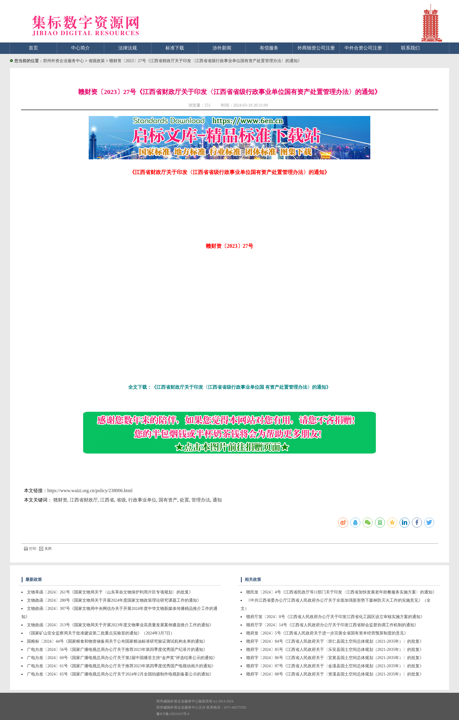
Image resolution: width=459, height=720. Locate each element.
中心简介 (80, 47)
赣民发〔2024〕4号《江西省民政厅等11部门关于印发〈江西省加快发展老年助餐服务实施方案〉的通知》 (341, 592)
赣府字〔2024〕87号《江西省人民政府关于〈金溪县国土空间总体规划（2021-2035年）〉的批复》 (335, 666)
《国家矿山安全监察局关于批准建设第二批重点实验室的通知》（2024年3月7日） (100, 633)
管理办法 (200, 499)
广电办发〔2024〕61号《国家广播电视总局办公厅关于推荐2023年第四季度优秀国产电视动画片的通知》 (121, 666)
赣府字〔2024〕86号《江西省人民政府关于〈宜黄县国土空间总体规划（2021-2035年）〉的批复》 (335, 658)
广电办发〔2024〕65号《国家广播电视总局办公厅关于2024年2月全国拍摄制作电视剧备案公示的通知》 (120, 674)
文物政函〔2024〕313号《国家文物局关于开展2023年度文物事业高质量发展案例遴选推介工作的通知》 (120, 625)
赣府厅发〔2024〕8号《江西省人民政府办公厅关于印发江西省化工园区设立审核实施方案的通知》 (335, 617)
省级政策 (97, 61)
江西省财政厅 (84, 499)
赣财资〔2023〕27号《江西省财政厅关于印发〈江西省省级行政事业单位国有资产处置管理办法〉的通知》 (205, 61)
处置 (184, 499)
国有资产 (168, 499)
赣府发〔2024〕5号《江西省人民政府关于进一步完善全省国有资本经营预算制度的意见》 (327, 633)
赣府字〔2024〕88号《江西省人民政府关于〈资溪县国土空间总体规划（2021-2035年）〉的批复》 (335, 674)
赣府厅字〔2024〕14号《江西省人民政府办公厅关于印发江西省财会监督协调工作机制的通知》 (332, 625)
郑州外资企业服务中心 (63, 61)
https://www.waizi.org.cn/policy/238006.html (90, 490)
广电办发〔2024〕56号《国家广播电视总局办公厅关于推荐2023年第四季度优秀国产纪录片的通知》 (117, 649)
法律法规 (127, 47)
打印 (30, 549)
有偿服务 (269, 47)
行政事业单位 (142, 499)
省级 (121, 499)
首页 (33, 47)
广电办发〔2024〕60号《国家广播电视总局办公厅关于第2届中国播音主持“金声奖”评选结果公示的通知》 (122, 658)
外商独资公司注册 (316, 47)
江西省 (107, 499)
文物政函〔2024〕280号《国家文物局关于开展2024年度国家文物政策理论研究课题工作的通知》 (114, 600)
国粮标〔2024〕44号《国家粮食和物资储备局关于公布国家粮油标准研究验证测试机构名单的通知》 (117, 641)
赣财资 (60, 499)
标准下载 (174, 47)
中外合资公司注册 (363, 47)
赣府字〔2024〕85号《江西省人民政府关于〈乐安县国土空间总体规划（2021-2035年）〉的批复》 (335, 649)
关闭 (45, 549)
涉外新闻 (222, 47)
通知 (217, 499)
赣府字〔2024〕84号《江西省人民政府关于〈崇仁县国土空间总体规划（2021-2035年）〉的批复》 (335, 641)
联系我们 (410, 47)
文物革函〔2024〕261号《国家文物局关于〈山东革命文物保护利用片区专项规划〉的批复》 (110, 592)
